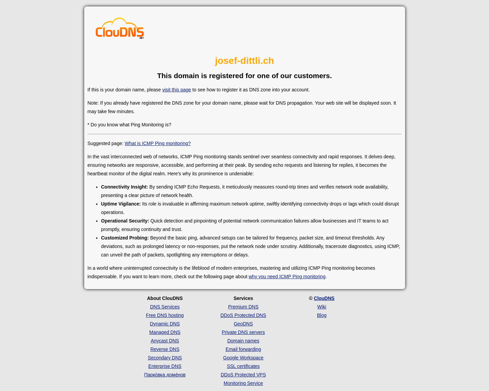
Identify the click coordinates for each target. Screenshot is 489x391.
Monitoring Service (243, 383)
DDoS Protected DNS (243, 315)
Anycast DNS (165, 340)
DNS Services (165, 306)
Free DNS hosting (165, 315)
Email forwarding (243, 349)
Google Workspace (243, 357)
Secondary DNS (165, 357)
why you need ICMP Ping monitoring (287, 276)
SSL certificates (243, 366)
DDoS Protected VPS (243, 374)
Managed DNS (165, 332)
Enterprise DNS (164, 366)
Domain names (243, 340)
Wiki (321, 306)
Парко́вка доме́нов (165, 374)
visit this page (176, 89)
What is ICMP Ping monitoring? (158, 143)
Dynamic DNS (165, 323)
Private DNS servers (243, 332)
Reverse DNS (165, 349)
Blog (321, 315)
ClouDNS (324, 298)
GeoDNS (243, 323)
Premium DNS (243, 306)
